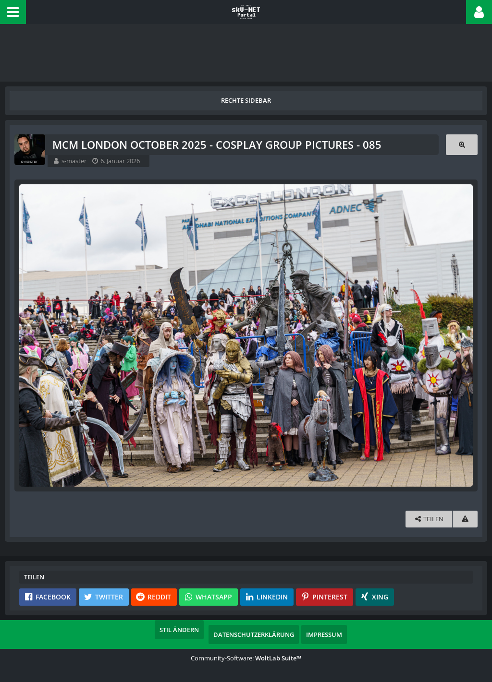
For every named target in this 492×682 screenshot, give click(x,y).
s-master (74, 160)
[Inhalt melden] (465, 519)
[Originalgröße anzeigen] (462, 144)
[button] (13, 12)
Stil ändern (179, 629)
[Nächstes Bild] (463, 335)
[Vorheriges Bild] (28, 335)
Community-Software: (246, 658)
